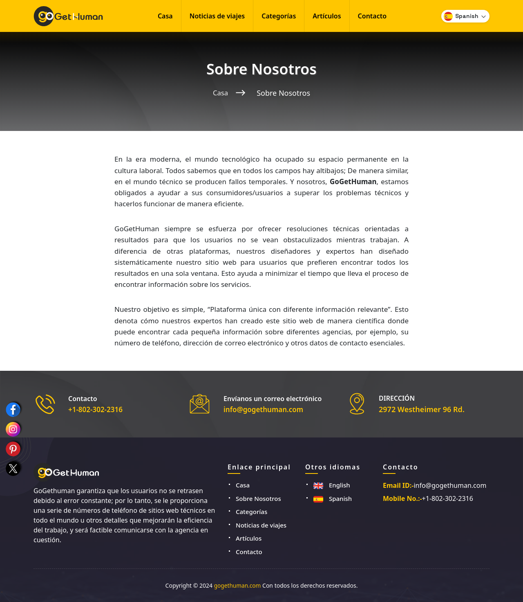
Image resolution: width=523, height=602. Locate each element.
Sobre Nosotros (258, 498)
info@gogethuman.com (266, 409)
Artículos (327, 15)
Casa (165, 15)
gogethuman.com (237, 585)
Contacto (372, 15)
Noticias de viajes (217, 15)
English (331, 485)
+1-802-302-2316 (97, 409)
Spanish (332, 498)
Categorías (279, 15)
